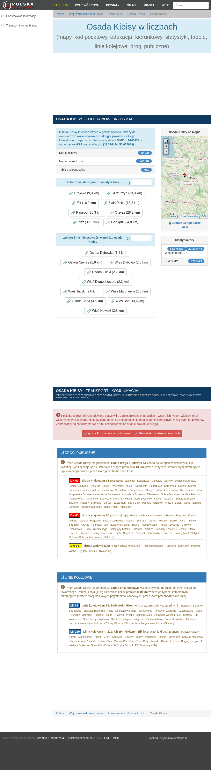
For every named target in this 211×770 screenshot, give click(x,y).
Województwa (87, 5)
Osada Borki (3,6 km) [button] (85, 301)
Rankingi (60, 5)
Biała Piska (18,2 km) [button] (121, 203)
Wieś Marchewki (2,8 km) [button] (127, 291)
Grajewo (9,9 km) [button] (84, 193)
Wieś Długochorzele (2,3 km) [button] (105, 281)
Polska (60, 14)
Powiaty (112, 5)
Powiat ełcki (115, 14)
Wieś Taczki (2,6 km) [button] (81, 291)
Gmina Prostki (136, 14)
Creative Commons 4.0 (51, 738)
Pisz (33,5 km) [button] (86, 222)
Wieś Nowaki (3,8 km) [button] (105, 310)
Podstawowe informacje (21, 16)
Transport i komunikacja (21, 25)
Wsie (165, 5)
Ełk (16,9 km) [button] (84, 203)
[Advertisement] (26, 47)
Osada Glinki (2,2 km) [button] (105, 272)
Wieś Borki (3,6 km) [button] (127, 301)
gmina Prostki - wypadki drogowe (107, 433)
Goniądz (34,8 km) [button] (122, 222)
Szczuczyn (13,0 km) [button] (124, 193)
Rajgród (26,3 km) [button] (87, 212)
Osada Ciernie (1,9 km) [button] (82, 262)
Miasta (149, 5)
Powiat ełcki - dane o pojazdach (157, 433)
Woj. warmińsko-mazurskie (85, 14)
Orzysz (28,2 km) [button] (125, 212)
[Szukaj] (191, 5)
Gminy (131, 5)
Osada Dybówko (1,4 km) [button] (106, 252)
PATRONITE (112, 738)
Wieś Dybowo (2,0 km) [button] (129, 262)
